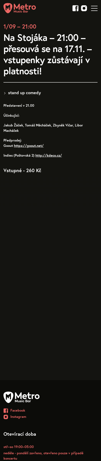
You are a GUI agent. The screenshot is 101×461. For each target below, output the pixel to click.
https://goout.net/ (29, 145)
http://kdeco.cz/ (48, 155)
